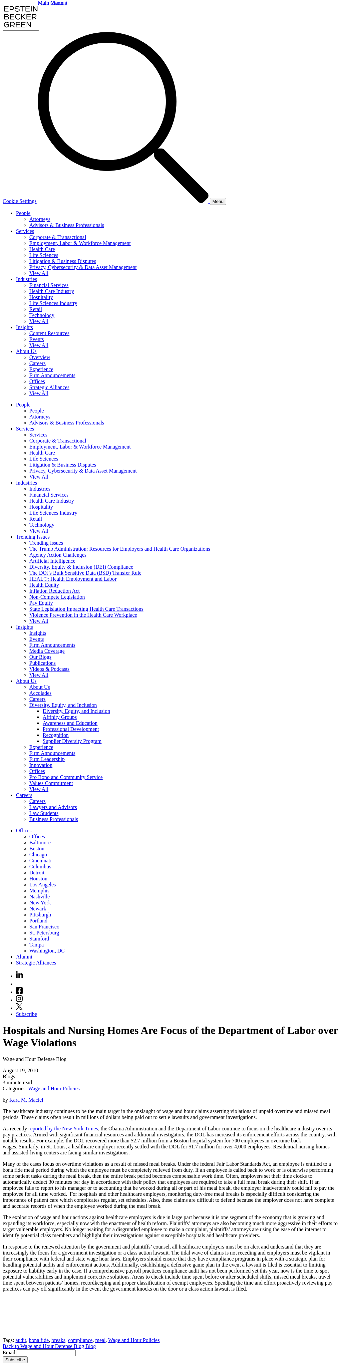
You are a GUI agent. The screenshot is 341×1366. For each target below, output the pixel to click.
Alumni (24, 957)
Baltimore (40, 842)
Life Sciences (43, 255)
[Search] (124, 201)
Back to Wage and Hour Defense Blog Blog (49, 1346)
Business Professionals (53, 819)
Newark (37, 908)
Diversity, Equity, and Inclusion (63, 705)
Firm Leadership (47, 759)
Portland (38, 920)
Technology (41, 315)
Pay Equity (41, 603)
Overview (39, 357)
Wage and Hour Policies (54, 1088)
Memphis (39, 890)
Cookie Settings (20, 201)
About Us (26, 351)
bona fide (39, 1340)
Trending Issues (33, 537)
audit (20, 1340)
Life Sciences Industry (53, 303)
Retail (35, 309)
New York (40, 902)
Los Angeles (42, 884)
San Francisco (44, 926)
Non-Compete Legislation (57, 597)
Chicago (38, 854)
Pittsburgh (40, 914)
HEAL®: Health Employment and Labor (73, 579)
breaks (58, 1340)
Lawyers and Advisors (53, 807)
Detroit (36, 872)
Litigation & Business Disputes (62, 261)
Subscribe (26, 1014)
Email (10, 1352)
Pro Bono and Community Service (66, 777)
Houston (38, 878)
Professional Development (71, 729)
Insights (24, 327)
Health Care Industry (51, 291)
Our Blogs (40, 657)
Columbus (40, 866)
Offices (37, 381)
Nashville (39, 896)
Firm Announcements (52, 375)
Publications (42, 663)
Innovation (40, 765)
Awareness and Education (70, 723)
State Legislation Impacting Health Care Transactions (86, 609)
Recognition (56, 735)
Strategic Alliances (49, 387)
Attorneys (39, 219)
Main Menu (50, 3)
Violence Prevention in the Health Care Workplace (83, 615)
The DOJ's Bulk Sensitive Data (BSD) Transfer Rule (85, 573)
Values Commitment (51, 783)
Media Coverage (47, 651)
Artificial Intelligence (52, 561)
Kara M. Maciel (26, 1100)
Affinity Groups (60, 717)
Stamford (39, 938)
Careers (37, 363)
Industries (26, 279)
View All (38, 273)
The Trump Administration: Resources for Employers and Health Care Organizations (119, 549)
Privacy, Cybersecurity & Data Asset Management (83, 267)
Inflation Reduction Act (54, 591)
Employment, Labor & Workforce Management (80, 243)
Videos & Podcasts (49, 669)
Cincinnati (40, 860)
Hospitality (41, 297)
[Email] (46, 1352)
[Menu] (218, 201)
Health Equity (44, 585)
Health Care (42, 249)
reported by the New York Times (63, 1128)
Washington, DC (47, 950)
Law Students (44, 813)
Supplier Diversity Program (72, 741)
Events (36, 339)
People (23, 213)
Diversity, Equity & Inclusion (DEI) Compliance (81, 567)
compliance (80, 1340)
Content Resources (49, 333)
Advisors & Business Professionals (66, 225)
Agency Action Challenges (58, 555)
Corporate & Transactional (57, 237)
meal (100, 1340)
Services (25, 231)
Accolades (40, 693)
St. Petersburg (44, 932)
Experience (41, 369)
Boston (36, 848)
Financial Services (49, 285)
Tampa (36, 944)
